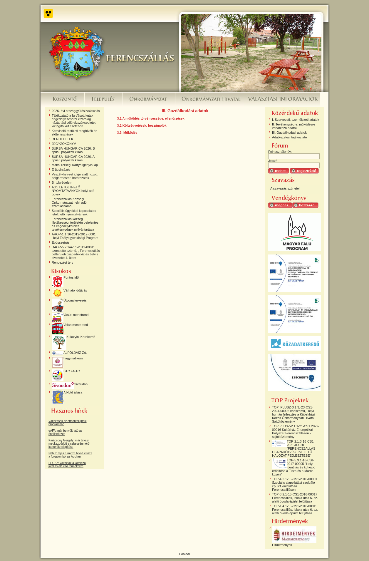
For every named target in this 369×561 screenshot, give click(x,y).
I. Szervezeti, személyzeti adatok (295, 119)
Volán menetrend (75, 324)
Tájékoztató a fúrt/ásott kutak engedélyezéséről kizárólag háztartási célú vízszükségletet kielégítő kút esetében (73, 121)
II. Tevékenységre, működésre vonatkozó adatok (293, 126)
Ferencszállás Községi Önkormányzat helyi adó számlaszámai (69, 202)
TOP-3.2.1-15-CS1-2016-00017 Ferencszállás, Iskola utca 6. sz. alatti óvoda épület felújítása (295, 498)
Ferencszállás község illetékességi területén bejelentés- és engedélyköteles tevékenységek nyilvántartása (76, 224)
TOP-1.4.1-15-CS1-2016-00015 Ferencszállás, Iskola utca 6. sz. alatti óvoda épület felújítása (295, 509)
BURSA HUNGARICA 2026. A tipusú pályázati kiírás (73, 158)
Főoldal (184, 554)
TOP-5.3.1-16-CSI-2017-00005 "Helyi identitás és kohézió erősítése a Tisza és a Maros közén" (293, 467)
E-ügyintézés (61, 169)
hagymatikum (73, 358)
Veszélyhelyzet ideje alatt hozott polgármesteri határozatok (75, 176)
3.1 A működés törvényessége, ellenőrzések (150, 118)
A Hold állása (72, 392)
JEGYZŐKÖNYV (64, 143)
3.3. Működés (127, 132)
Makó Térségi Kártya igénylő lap (75, 165)
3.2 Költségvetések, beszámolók (142, 125)
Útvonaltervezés (75, 300)
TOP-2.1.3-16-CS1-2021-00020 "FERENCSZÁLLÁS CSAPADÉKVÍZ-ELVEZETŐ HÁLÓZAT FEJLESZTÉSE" (293, 448)
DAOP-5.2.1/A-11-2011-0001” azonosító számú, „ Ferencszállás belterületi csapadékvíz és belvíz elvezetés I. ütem (76, 252)
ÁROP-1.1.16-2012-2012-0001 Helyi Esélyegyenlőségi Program (75, 236)
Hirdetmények (282, 545)
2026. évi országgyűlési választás (76, 111)
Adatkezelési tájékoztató (289, 137)
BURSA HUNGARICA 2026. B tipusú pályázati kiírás (73, 150)
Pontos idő (71, 277)
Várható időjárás (75, 290)
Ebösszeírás (61, 242)
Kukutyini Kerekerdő (80, 337)
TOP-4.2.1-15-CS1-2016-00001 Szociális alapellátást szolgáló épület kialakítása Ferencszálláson (294, 484)
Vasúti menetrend (75, 314)
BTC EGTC (71, 371)
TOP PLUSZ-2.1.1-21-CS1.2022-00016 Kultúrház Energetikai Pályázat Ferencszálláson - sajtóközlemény (295, 431)
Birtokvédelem (62, 182)
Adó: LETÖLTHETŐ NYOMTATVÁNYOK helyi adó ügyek (73, 190)
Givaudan (81, 384)
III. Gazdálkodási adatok (289, 132)
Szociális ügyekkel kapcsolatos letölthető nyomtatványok (74, 212)
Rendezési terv (62, 262)
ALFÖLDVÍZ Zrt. (75, 352)
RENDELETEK (62, 139)
